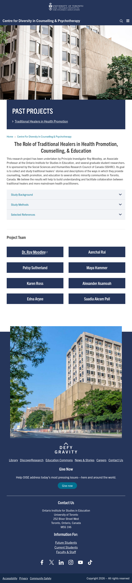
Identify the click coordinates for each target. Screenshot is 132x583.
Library (13, 460)
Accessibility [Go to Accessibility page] (10, 578)
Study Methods (20, 204)
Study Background (22, 194)
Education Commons (59, 460)
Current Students (66, 547)
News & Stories (84, 460)
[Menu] (126, 20)
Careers (101, 460)
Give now (67, 485)
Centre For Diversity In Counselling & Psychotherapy (44, 136)
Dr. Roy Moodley (35, 251)
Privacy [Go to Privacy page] (23, 578)
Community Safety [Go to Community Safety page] (40, 578)
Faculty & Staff (66, 552)
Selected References (23, 214)
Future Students (66, 542)
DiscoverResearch (31, 460)
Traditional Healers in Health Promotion (41, 121)
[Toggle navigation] (120, 20)
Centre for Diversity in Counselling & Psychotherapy (41, 20)
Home (10, 136)
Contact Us (115, 460)
